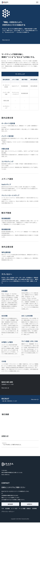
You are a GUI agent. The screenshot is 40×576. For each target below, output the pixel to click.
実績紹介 (29, 508)
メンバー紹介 (14, 508)
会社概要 (7, 508)
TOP (2, 508)
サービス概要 (22, 508)
